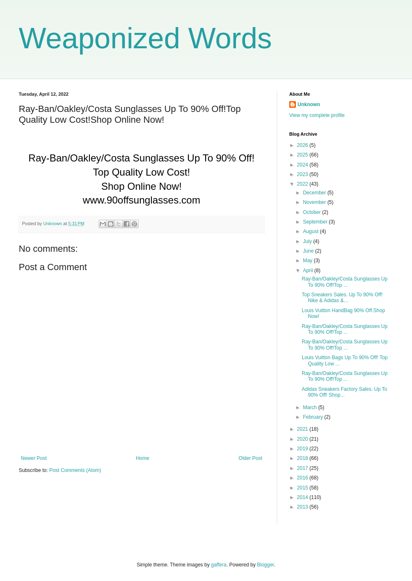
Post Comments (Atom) (75, 470)
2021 (303, 429)
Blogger (265, 565)
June (309, 251)
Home (142, 458)
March (310, 407)
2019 (303, 449)
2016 (303, 478)
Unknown (309, 104)
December (315, 193)
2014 (303, 497)
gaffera (218, 565)
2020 (303, 439)
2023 (303, 174)
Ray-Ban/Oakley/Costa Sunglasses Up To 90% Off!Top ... (344, 282)
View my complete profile (317, 115)
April (308, 270)
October (312, 212)
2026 (303, 145)
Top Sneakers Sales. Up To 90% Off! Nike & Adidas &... (342, 297)
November (315, 202)
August (311, 231)
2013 (303, 507)
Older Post (250, 458)
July (308, 241)
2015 (303, 488)
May (308, 260)
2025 (303, 155)
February (313, 417)
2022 (303, 184)
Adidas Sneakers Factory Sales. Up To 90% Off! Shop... (344, 392)
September (316, 222)
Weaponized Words (145, 38)
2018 (303, 458)
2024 (303, 165)
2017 (303, 468)
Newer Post (34, 458)
